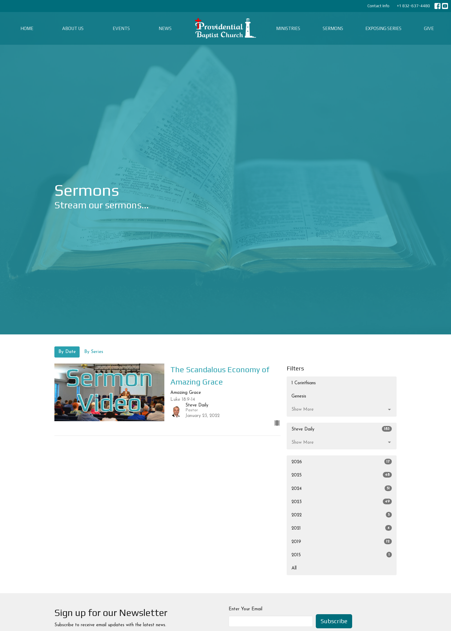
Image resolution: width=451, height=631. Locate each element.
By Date (67, 352)
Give (429, 28)
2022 (341, 515)
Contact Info (378, 6)
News (165, 28)
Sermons (333, 28)
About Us (73, 28)
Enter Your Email (245, 609)
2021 (341, 528)
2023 (341, 501)
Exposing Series (383, 28)
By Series (93, 352)
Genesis (298, 396)
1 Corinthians (303, 383)
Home (26, 28)
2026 (341, 461)
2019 (341, 541)
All (294, 568)
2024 (341, 488)
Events (121, 28)
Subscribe (334, 620)
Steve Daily (341, 429)
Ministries (288, 28)
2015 (341, 554)
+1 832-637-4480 (413, 6)
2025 (341, 475)
